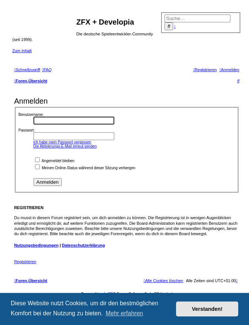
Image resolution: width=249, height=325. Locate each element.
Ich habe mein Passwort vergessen (62, 142)
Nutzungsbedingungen (36, 245)
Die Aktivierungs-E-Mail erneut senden (65, 146)
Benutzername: (31, 115)
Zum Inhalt (22, 50)
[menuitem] (47, 69)
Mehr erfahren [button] (124, 313)
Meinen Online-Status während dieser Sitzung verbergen (85, 168)
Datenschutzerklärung (83, 245)
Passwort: (27, 130)
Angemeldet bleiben (55, 161)
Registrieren (25, 261)
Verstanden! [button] (207, 309)
